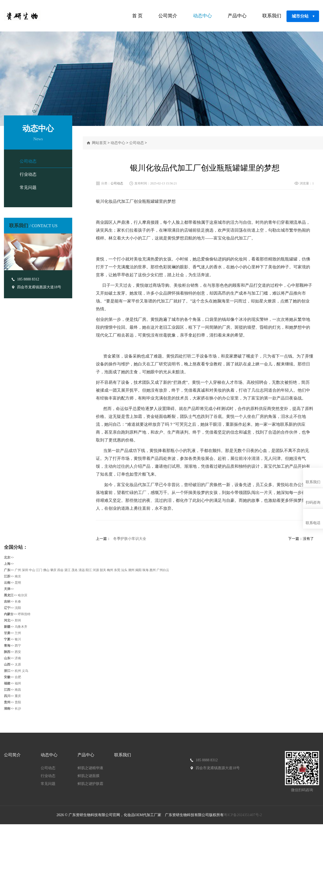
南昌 (18, 689)
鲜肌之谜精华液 (90, 768)
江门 (39, 570)
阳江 (89, 570)
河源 (96, 570)
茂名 (74, 570)
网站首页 (99, 143)
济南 (18, 658)
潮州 (131, 570)
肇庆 (53, 570)
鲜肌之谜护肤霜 (90, 784)
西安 (18, 652)
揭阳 (138, 570)
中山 (32, 570)
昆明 (18, 582)
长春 (18, 601)
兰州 (18, 633)
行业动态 (28, 174)
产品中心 (237, 15)
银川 (18, 639)
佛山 (46, 570)
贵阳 (18, 702)
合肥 (18, 677)
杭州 (18, 671)
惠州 (152, 570)
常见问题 (28, 187)
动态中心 (202, 15)
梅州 (110, 570)
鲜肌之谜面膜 (88, 776)
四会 (60, 570)
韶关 (103, 570)
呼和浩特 (24, 614)
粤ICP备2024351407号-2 (243, 815)
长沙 (18, 708)
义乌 (25, 671)
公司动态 (28, 161)
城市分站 (303, 16)
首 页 (137, 15)
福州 (18, 683)
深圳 (25, 570)
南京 (18, 576)
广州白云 (163, 570)
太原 (18, 664)
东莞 (117, 570)
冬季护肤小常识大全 (129, 539)
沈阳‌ (18, 608)
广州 (18, 570)
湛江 (67, 570)
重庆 (18, 696)
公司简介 (167, 15)
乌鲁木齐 (21, 627)
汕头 (124, 570)
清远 (82, 570)
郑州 (18, 620)
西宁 (18, 645)
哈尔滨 (22, 595)
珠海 (145, 570)
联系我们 (271, 15)
